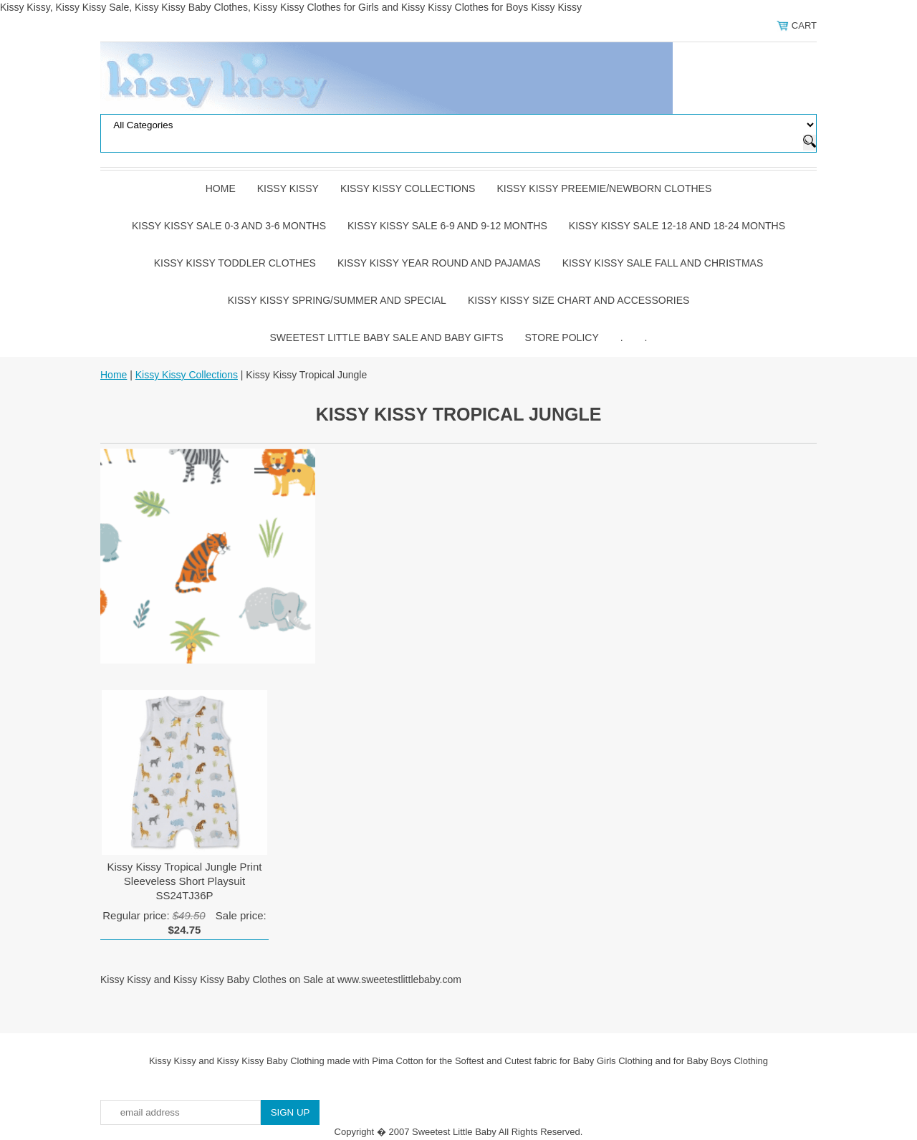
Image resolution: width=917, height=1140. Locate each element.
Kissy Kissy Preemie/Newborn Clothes (603, 188)
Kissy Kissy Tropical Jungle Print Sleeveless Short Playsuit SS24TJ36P (184, 881)
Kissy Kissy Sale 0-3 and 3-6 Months (229, 225)
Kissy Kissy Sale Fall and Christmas (663, 263)
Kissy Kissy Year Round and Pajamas (439, 263)
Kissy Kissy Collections (408, 188)
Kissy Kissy (288, 188)
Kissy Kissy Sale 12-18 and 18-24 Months (677, 225)
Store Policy (562, 337)
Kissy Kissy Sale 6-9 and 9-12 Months (447, 225)
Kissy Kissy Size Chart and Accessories (578, 300)
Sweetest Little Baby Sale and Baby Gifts (387, 337)
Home (221, 188)
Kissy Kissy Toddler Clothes (235, 263)
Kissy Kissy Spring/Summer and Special (337, 300)
